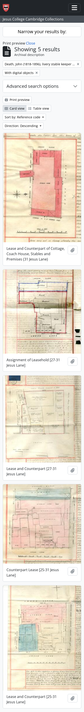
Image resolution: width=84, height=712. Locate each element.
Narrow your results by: (42, 32)
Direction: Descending (22, 126)
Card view (14, 108)
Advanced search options (32, 86)
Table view (38, 108)
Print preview (17, 100)
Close (30, 43)
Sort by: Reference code (23, 117)
